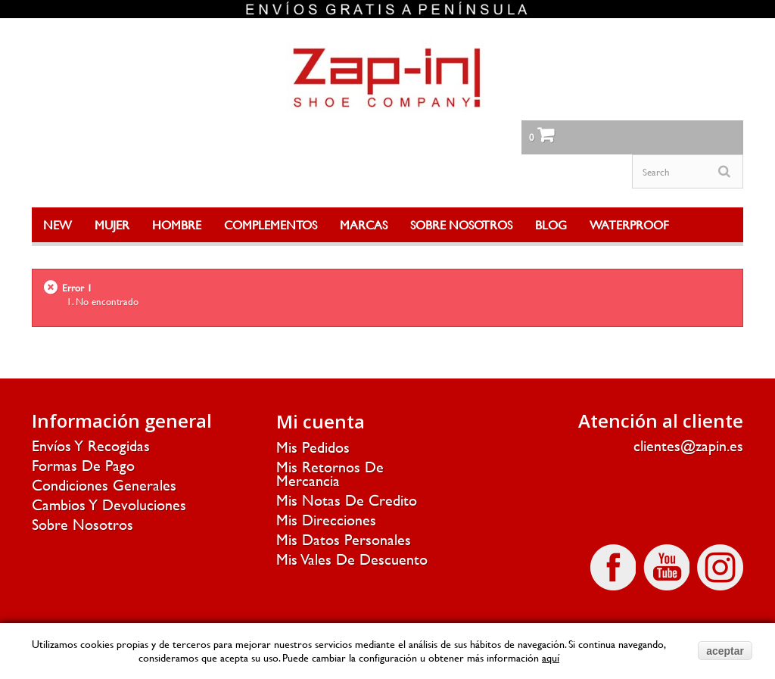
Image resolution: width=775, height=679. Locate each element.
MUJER (112, 224)
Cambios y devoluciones (109, 504)
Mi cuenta (320, 421)
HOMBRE (176, 224)
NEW (57, 224)
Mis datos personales (343, 539)
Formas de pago (83, 465)
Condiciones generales (104, 485)
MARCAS (364, 224)
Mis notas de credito (346, 500)
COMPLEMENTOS (270, 224)
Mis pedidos (313, 447)
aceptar (725, 651)
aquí (550, 657)
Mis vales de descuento (352, 559)
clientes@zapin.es (688, 445)
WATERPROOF (629, 224)
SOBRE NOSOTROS (461, 224)
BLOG (551, 224)
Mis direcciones (326, 520)
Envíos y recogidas (91, 445)
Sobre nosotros (82, 524)
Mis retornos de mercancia (330, 473)
